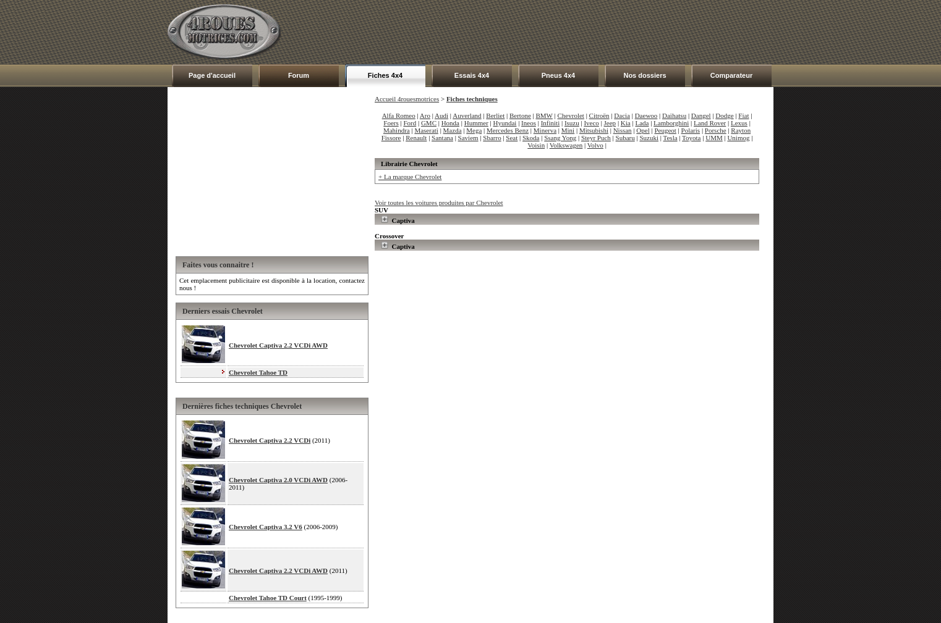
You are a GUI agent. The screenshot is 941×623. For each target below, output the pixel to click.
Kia (626, 123)
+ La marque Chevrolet (409, 176)
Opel (642, 130)
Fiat (743, 115)
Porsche (715, 130)
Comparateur (731, 75)
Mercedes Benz (508, 130)
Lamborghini (671, 123)
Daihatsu (674, 115)
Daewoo (646, 115)
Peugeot (665, 130)
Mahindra (396, 130)
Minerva (545, 130)
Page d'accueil (212, 75)
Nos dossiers (644, 75)
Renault (416, 137)
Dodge (724, 115)
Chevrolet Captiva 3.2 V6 (265, 526)
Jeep (610, 123)
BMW (544, 115)
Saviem (468, 137)
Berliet (495, 115)
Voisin (536, 145)
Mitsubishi (593, 130)
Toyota (691, 137)
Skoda (531, 137)
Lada (642, 123)
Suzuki (648, 137)
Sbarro (492, 137)
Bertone (520, 115)
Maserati (426, 130)
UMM (714, 137)
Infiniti (550, 123)
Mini (567, 130)
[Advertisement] (548, 32)
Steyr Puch (596, 137)
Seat (511, 137)
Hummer (476, 123)
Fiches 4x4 (385, 75)
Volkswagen (566, 145)
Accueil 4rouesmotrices (407, 98)
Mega (474, 130)
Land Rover (710, 123)
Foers (390, 123)
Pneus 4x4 (558, 75)
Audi (441, 115)
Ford (409, 123)
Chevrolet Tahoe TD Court (268, 597)
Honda (450, 123)
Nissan (622, 130)
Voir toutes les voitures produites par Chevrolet (439, 202)
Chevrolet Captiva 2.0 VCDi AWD (278, 479)
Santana (442, 137)
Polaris (690, 130)
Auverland (467, 115)
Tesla (670, 137)
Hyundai (505, 123)
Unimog (738, 137)
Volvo (595, 145)
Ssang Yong (560, 137)
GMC (428, 123)
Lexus (739, 123)
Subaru (625, 137)
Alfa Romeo (398, 115)
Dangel (701, 115)
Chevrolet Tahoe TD (258, 372)
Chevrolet (571, 115)
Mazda (452, 130)
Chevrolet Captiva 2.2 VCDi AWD (278, 345)
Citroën (599, 115)
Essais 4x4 (471, 75)
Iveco (591, 123)
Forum (298, 75)
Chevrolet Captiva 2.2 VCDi (269, 440)
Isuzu (571, 123)
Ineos (528, 123)
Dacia (622, 115)
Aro (425, 115)
